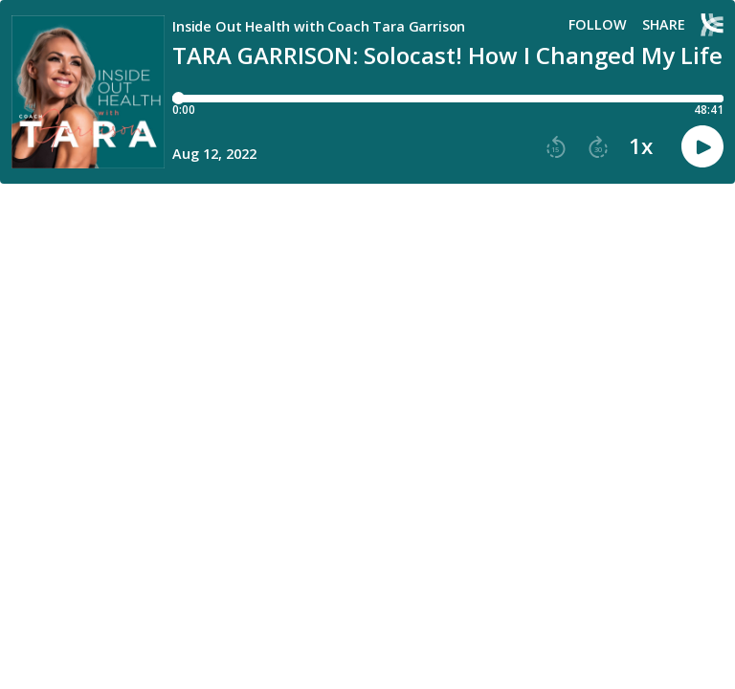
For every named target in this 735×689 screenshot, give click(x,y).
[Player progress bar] (448, 98)
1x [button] (641, 146)
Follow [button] (597, 25)
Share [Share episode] (663, 25)
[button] (556, 147)
